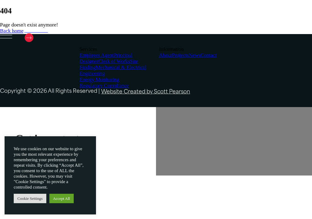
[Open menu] (6, 35)
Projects (180, 55)
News (194, 55)
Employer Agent (97, 55)
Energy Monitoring (99, 79)
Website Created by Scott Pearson (145, 92)
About (165, 55)
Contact (208, 55)
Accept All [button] (61, 198)
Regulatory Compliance (104, 86)
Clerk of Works (114, 61)
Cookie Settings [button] (30, 198)
